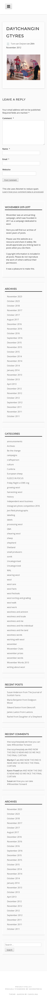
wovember (12, 644)
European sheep (15, 473)
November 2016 (14, 328)
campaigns (12, 455)
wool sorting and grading (19, 598)
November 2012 (14, 393)
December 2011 (14, 407)
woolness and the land (17, 630)
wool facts (12, 588)
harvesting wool (14, 492)
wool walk (11, 602)
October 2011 (13, 416)
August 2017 (13, 319)
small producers (14, 552)
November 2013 (14, 374)
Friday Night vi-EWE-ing (18, 483)
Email (5, 159)
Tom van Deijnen (19, 43)
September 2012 (14, 402)
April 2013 (11, 384)
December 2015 (14, 342)
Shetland (11, 547)
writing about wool (16, 667)
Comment (8, 118)
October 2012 (13, 397)
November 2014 (14, 361)
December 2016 (14, 324)
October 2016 (13, 333)
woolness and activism (17, 611)
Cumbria (11, 469)
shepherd (11, 542)
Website (6, 169)
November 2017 (14, 310)
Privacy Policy (23, 987)
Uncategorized (14, 565)
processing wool (14, 524)
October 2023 (13, 301)
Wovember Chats (15, 648)
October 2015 (13, 351)
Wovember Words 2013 (18, 662)
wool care (11, 584)
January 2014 (13, 370)
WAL (9, 570)
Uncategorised (14, 561)
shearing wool (13, 533)
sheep (10, 538)
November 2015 (14, 347)
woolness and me (15, 621)
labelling (11, 515)
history (10, 496)
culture (10, 464)
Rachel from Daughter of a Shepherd (24, 716)
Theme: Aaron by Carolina (23, 994)
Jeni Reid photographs (17, 510)
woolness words (14, 635)
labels (10, 519)
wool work (12, 607)
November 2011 (14, 411)
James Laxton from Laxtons (20, 712)
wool (9, 579)
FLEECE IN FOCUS (15, 478)
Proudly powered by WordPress (23, 989)
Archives (11, 446)
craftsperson (13, 459)
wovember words (15, 658)
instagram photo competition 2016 (23, 506)
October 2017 (13, 315)
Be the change (14, 450)
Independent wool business (20, 501)
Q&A (9, 529)
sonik (9, 556)
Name (6, 149)
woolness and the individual (20, 625)
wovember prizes (15, 653)
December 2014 (14, 356)
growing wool (13, 487)
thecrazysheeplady (16, 741)
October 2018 (13, 305)
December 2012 (14, 388)
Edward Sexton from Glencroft (21, 707)
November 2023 (14, 296)
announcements (14, 441)
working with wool (15, 639)
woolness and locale (16, 616)
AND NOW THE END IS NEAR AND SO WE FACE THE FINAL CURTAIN (23, 752)
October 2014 (13, 365)
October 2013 (13, 379)
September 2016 (14, 338)
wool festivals (13, 593)
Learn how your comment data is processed (22, 191)
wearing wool (13, 575)
